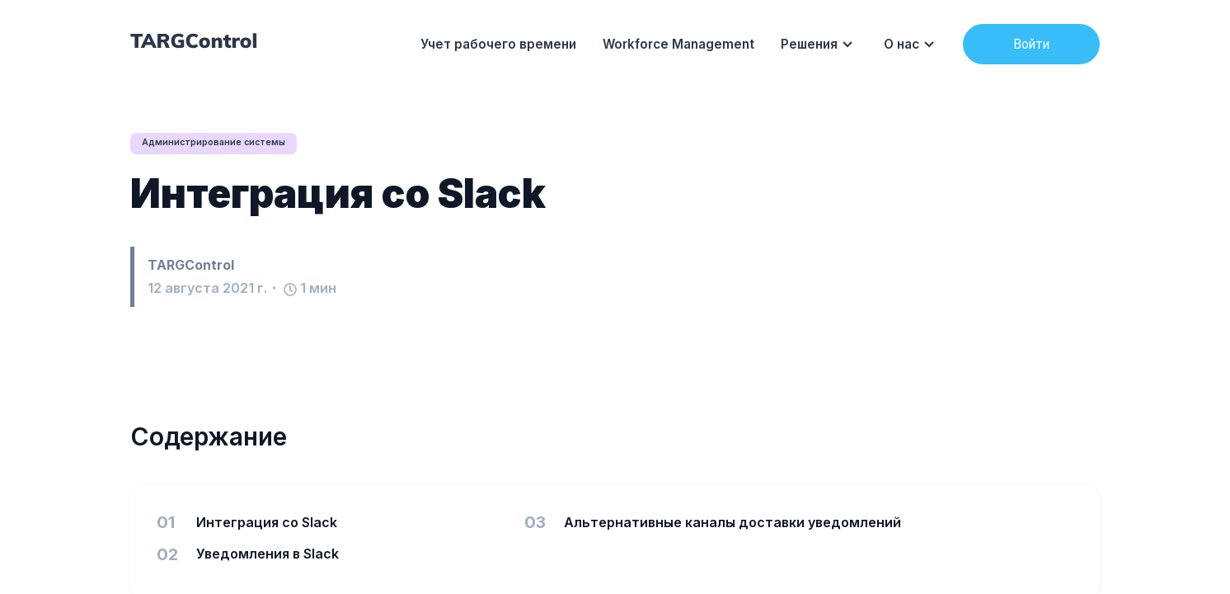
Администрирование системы (222, 143)
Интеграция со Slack (338, 194)
